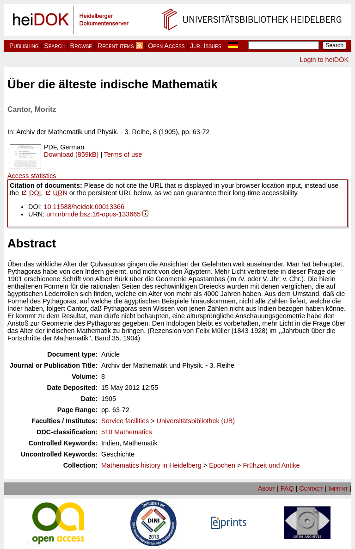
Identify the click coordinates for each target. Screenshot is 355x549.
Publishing (24, 45)
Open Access (166, 45)
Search (54, 45)
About (266, 488)
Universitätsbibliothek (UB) (196, 421)
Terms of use (123, 154)
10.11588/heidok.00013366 (84, 206)
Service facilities (125, 421)
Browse (81, 45)
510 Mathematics (126, 432)
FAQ (287, 488)
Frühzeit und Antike (271, 465)
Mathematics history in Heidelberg (151, 465)
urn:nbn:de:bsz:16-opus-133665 (93, 214)
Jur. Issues (205, 45)
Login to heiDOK (324, 59)
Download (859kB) (71, 154)
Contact (311, 488)
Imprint (338, 488)
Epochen (222, 465)
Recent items (116, 45)
